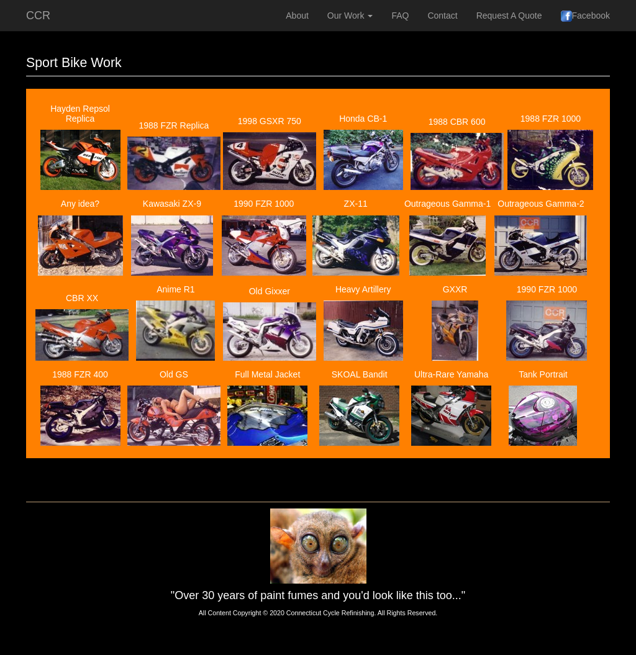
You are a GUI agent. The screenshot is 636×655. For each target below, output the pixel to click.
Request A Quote (509, 15)
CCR (38, 15)
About (297, 15)
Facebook (585, 16)
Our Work (350, 15)
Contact (442, 15)
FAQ (400, 15)
